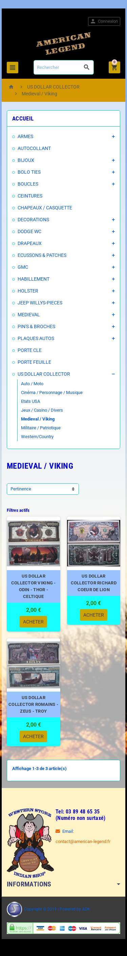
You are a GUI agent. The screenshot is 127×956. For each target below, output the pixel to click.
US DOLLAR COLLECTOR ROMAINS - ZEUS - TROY (33, 704)
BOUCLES (28, 184)
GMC (23, 267)
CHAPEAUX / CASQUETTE (45, 207)
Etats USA (30, 401)
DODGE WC (29, 231)
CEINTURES (30, 196)
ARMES (25, 136)
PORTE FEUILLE (34, 362)
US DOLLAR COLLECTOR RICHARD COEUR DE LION (94, 583)
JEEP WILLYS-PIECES (40, 302)
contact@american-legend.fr (83, 841)
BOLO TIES (29, 172)
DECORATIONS (33, 219)
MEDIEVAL (29, 314)
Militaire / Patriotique (41, 427)
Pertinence (20, 488)
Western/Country (37, 436)
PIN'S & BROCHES (36, 326)
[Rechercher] (64, 67)
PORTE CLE (30, 350)
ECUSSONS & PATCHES (42, 255)
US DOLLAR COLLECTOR (44, 374)
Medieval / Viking (38, 418)
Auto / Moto (32, 383)
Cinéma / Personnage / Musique (52, 392)
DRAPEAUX (30, 243)
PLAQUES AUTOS (36, 338)
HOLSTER (28, 291)
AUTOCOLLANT (34, 148)
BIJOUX (26, 160)
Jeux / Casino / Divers (42, 410)
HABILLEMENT (33, 279)
